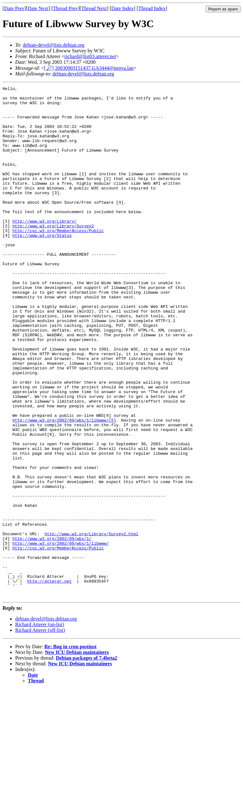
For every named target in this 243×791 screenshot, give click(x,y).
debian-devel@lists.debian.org (53, 45)
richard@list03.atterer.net (90, 56)
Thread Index (151, 8)
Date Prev (14, 8)
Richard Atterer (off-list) (40, 732)
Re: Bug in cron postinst (70, 749)
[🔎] (49, 68)
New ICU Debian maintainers (77, 754)
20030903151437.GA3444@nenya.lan (94, 68)
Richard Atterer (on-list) (39, 726)
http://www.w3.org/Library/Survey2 (53, 254)
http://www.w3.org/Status (42, 265)
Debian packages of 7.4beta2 (86, 760)
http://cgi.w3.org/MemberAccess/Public (58, 260)
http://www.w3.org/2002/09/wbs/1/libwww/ (60, 635)
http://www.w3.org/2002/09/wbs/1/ (51, 629)
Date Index (122, 8)
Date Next (38, 8)
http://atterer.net (49, 680)
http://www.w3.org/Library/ (44, 248)
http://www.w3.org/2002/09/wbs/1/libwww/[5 (63, 487)
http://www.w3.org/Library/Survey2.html (91, 623)
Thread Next (94, 8)
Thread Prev (65, 8)
